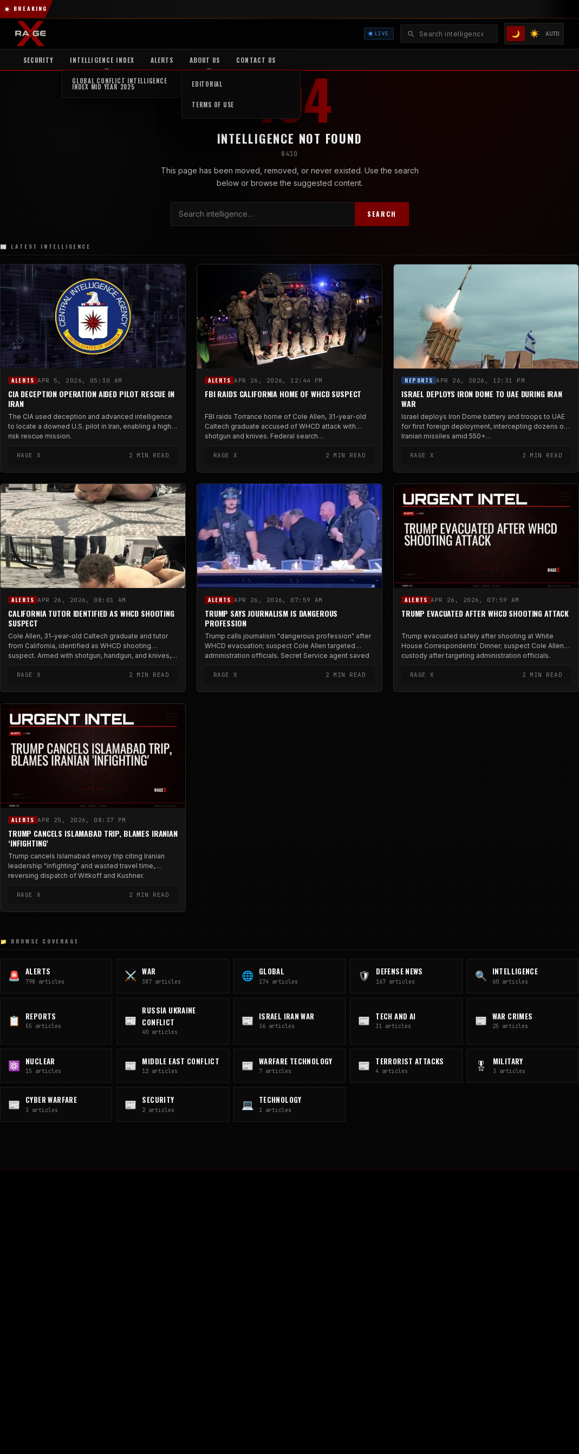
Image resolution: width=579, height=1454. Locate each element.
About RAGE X (446, 1217)
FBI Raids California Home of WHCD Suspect (283, 394)
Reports (419, 380)
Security (38, 59)
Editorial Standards (453, 1250)
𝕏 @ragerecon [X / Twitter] (38, 1293)
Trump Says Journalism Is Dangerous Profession (271, 618)
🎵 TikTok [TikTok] (173, 1311)
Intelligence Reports (455, 1267)
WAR (266, 1234)
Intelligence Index (102, 59)
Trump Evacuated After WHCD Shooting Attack (485, 613)
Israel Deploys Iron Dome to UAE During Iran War (481, 399)
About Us (205, 59)
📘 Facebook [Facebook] (127, 1311)
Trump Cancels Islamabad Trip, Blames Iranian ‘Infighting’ (93, 838)
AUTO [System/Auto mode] (552, 33)
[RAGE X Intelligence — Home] (30, 34)
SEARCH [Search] (381, 213)
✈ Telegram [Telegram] (195, 1293)
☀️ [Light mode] (534, 33)
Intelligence (277, 1283)
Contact (435, 1283)
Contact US (255, 59)
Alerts (162, 59)
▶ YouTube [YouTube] (33, 1311)
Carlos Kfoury (445, 1234)
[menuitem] (102, 59)
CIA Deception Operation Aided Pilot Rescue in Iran (91, 399)
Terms (376, 1378)
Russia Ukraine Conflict (297, 1315)
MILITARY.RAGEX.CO (456, 1299)
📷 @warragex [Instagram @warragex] (145, 1293)
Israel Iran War (282, 1332)
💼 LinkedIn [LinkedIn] (79, 1311)
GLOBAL (271, 1250)
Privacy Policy (327, 1378)
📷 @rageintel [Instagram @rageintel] (92, 1293)
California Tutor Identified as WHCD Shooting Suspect (91, 618)
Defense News (283, 1267)
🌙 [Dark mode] (515, 33)
